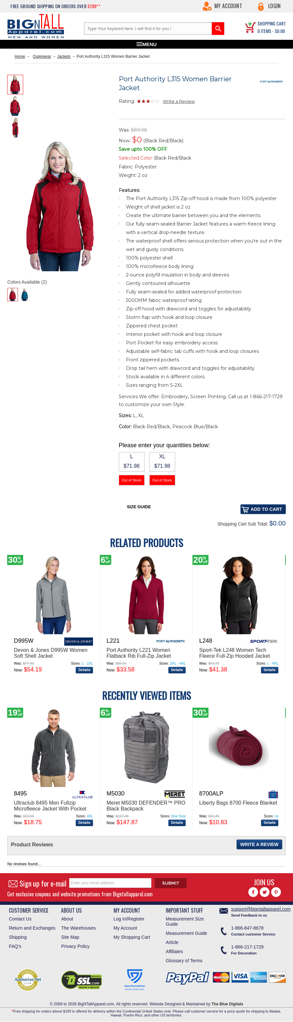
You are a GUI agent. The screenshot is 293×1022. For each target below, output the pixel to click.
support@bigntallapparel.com (260, 909)
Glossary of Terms (184, 960)
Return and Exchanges (32, 928)
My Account (228, 6)
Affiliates (174, 951)
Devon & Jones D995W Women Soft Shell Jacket (50, 653)
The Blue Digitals (227, 1004)
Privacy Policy (75, 946)
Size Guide (139, 506)
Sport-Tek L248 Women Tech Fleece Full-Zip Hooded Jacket (234, 653)
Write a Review (179, 101)
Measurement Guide (186, 933)
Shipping (18, 937)
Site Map (70, 937)
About (67, 918)
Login (274, 6)
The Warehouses (78, 928)
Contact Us (20, 918)
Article (172, 942)
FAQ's (15, 946)
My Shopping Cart (132, 937)
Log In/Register (129, 918)
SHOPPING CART (271, 23)
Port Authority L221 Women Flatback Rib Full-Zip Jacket (138, 653)
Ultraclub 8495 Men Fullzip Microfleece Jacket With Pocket (50, 805)
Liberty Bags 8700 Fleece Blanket (238, 803)
